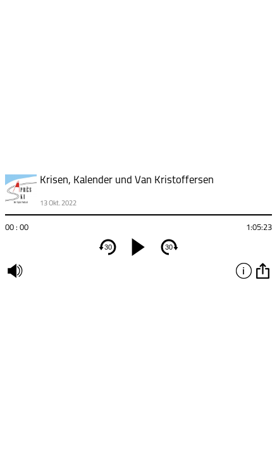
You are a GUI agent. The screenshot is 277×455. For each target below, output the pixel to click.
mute (14, 270)
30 (108, 247)
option (262, 270)
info (243, 270)
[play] (138, 247)
